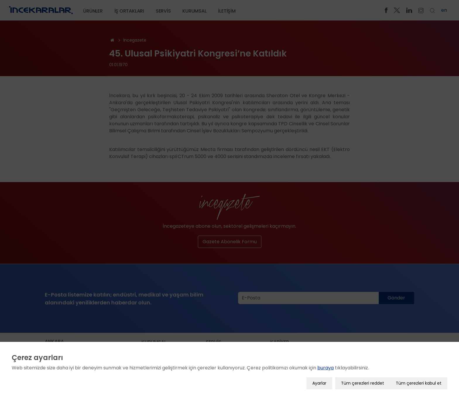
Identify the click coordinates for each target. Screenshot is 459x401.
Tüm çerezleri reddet (362, 381)
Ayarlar (319, 381)
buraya (325, 366)
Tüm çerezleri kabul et (418, 381)
